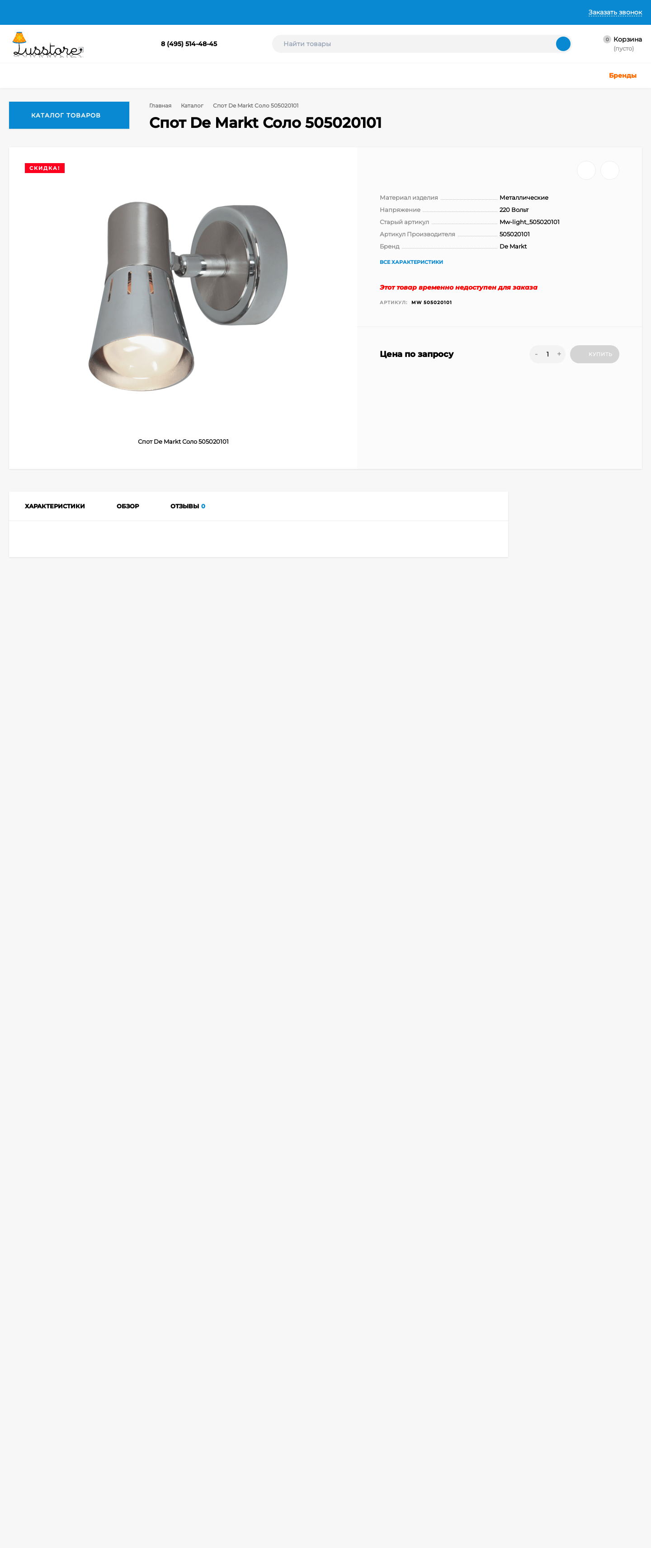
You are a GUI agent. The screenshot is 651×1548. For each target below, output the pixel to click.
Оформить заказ (130, 1437)
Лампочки (305, 1471)
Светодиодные (312, 1460)
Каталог (194, 105)
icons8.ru (532, 1417)
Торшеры (303, 1437)
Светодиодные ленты (237, 1482)
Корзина (120, 1415)
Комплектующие (314, 1482)
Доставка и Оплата (133, 12)
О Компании (68, 12)
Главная (21, 12)
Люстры (218, 1415)
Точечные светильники (239, 1437)
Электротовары (313, 1494)
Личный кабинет (131, 1426)
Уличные (219, 1448)
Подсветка (306, 1448)
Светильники (225, 1426)
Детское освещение (235, 1460)
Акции (300, 1505)
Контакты (273, 12)
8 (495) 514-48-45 (189, 44)
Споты (79, 1225)
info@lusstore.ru (101, 1348)
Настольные (308, 1415)
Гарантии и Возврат (211, 12)
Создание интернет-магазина (430, 1457)
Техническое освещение (241, 1471)
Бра (212, 1512)
